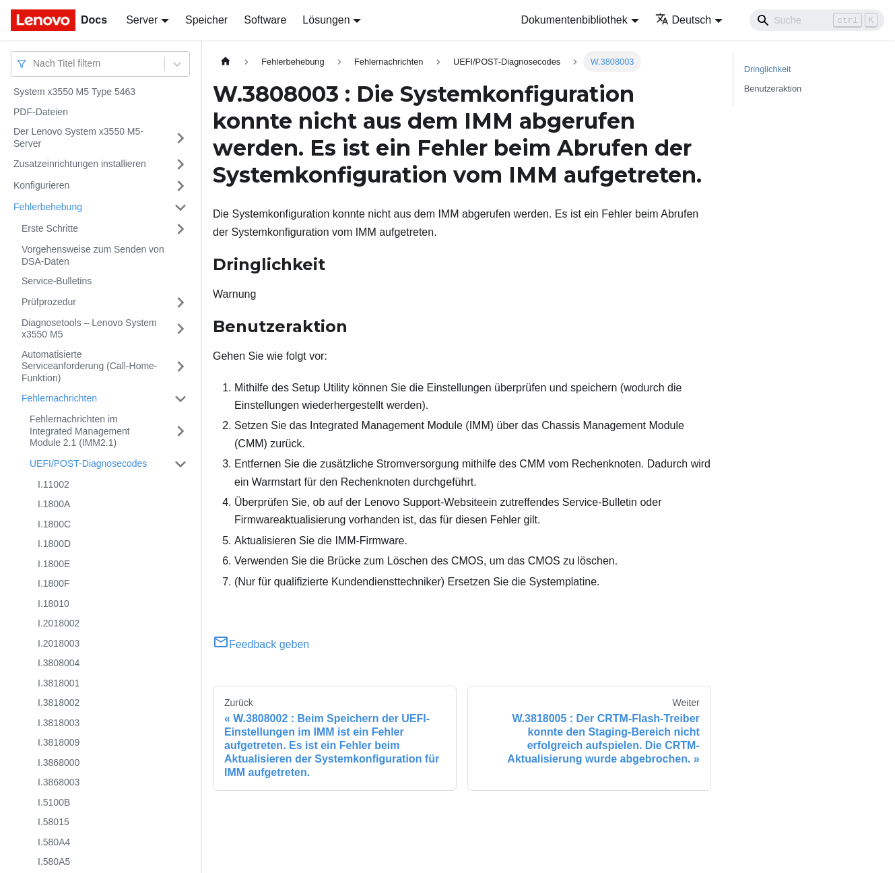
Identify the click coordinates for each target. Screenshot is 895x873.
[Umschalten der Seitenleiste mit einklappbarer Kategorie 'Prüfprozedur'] (180, 302)
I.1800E (54, 563)
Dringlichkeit (767, 69)
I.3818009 (58, 742)
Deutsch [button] (683, 20)
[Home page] (225, 61)
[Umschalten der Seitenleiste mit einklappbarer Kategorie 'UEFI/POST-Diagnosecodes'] (180, 464)
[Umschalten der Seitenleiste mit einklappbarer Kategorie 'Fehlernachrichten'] (180, 399)
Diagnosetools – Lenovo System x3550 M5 (89, 328)
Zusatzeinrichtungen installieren (79, 163)
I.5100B (54, 802)
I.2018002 (58, 623)
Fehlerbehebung (47, 206)
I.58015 (53, 821)
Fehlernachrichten (59, 398)
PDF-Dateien (40, 111)
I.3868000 (58, 762)
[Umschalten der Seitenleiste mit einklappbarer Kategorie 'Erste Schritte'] (180, 229)
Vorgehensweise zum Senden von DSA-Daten (93, 255)
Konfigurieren (41, 185)
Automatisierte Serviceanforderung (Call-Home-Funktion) (90, 366)
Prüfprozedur (49, 301)
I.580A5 (54, 861)
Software (265, 20)
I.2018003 (58, 643)
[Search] (817, 20)
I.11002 (53, 484)
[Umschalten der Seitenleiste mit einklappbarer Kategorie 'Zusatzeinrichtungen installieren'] (180, 164)
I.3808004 (58, 662)
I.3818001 (58, 683)
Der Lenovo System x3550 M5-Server (78, 137)
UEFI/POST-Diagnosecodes (88, 463)
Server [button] (142, 20)
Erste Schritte (50, 228)
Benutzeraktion (772, 89)
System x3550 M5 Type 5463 (74, 91)
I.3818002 (58, 702)
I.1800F (53, 583)
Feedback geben (261, 644)
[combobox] (34, 63)
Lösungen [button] (326, 20)
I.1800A (54, 503)
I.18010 (53, 603)
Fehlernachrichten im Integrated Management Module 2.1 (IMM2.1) (80, 431)
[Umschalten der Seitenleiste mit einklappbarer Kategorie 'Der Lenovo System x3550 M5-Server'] (180, 138)
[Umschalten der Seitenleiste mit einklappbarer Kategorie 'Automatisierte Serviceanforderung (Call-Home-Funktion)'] (180, 367)
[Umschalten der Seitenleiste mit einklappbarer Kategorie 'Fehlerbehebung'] (180, 207)
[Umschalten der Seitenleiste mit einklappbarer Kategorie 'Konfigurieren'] (180, 186)
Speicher (206, 20)
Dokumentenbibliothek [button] (574, 20)
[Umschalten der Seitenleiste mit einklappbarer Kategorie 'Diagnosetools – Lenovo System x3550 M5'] (180, 329)
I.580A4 (54, 842)
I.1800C (54, 524)
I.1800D (54, 543)
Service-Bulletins (57, 281)
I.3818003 (58, 722)
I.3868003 (58, 782)
